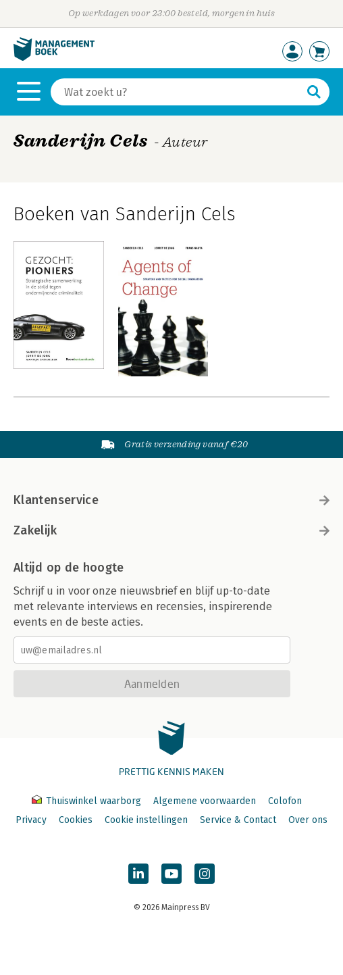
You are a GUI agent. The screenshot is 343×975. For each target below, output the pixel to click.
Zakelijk (171, 530)
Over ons (307, 820)
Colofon (285, 801)
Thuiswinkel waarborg (88, 801)
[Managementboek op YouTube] (171, 874)
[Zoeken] (176, 91)
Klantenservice (171, 500)
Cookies (76, 820)
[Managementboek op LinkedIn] (138, 874)
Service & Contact (238, 820)
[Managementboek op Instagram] (204, 874)
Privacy (31, 820)
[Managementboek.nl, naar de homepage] (54, 58)
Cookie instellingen (146, 820)
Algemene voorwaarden (204, 801)
